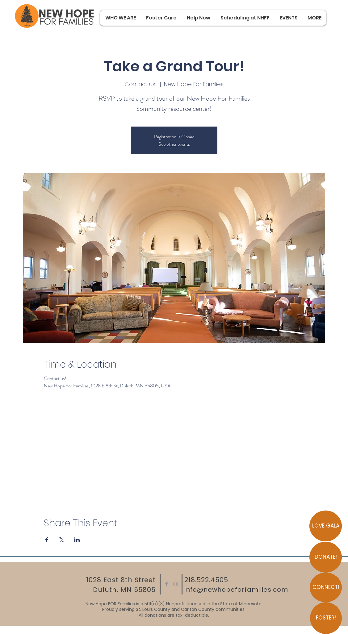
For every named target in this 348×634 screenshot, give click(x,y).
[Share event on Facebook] (47, 539)
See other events (174, 144)
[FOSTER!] (326, 618)
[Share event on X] (62, 539)
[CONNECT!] (326, 587)
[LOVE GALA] (325, 526)
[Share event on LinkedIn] (77, 539)
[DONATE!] (325, 557)
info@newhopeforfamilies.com (236, 589)
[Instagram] (176, 584)
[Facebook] (166, 584)
